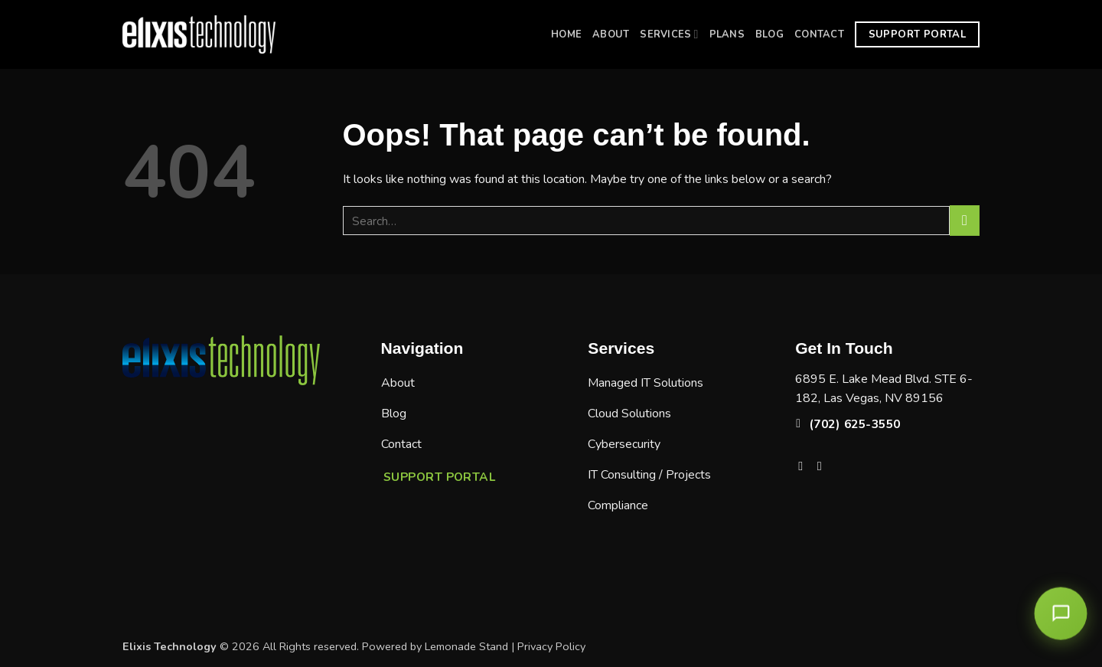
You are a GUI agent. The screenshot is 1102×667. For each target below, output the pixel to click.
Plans (727, 34)
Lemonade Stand (466, 646)
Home (566, 34)
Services (669, 34)
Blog (769, 34)
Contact (819, 34)
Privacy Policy (551, 646)
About (610, 34)
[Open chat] (1061, 613)
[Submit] (965, 220)
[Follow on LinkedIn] (823, 465)
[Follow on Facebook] (804, 465)
